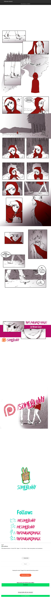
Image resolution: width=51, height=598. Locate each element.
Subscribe (26, 558)
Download (25, 584)
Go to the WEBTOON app (25, 595)
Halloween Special (8, 1)
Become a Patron (25, 575)
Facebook (21, 554)
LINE (16, 554)
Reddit (34, 554)
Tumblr (30, 554)
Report (25, 564)
